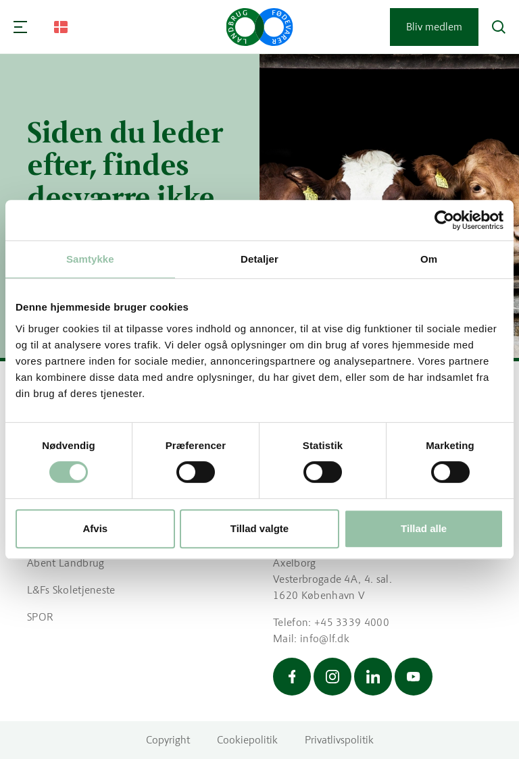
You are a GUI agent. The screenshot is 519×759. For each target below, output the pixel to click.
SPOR (40, 616)
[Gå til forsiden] (259, 27)
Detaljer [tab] (259, 259)
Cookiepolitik (247, 739)
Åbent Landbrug (65, 562)
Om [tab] (428, 259)
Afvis (94, 528)
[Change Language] (61, 27)
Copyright (168, 739)
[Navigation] (20, 27)
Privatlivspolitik (339, 739)
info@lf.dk (324, 638)
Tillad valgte (259, 528)
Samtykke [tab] (90, 259)
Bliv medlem (434, 26)
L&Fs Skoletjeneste (71, 589)
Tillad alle (424, 528)
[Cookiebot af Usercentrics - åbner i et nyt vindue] (444, 220)
